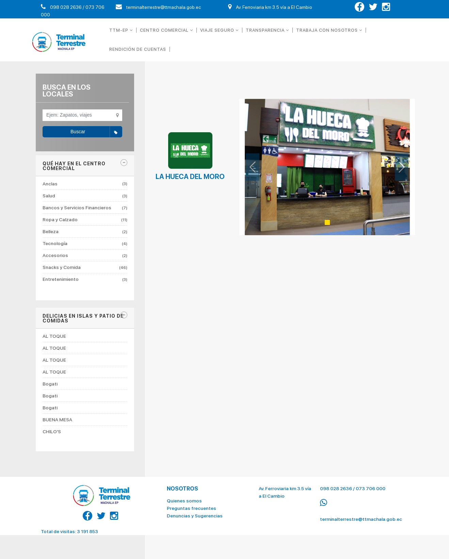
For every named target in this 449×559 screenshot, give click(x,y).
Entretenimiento (85, 279)
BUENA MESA (57, 419)
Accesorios (85, 255)
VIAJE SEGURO (219, 30)
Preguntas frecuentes (191, 505)
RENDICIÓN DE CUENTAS (137, 49)
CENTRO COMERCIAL (166, 30)
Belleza (85, 231)
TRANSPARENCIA (267, 30)
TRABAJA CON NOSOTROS (329, 30)
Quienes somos (184, 497)
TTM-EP (121, 30)
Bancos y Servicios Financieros (85, 207)
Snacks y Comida (85, 267)
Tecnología (85, 243)
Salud (85, 195)
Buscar (96, 132)
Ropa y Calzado (85, 219)
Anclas (85, 183)
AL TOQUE (54, 336)
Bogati (50, 384)
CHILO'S (52, 431)
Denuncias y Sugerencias (195, 512)
